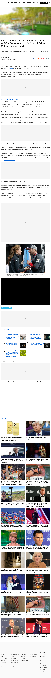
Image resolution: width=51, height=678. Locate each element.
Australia (32, 647)
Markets (2, 652)
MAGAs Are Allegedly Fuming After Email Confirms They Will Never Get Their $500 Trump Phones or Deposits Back (11, 439)
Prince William (9, 68)
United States (33, 656)
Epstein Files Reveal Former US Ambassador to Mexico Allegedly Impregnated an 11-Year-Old (12, 636)
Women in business (14, 662)
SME (2, 656)
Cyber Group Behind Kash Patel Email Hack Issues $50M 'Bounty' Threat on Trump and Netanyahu (37, 592)
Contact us (23, 649)
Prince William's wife (9, 160)
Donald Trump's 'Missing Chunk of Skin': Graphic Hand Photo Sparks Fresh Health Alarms (36, 439)
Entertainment (3, 662)
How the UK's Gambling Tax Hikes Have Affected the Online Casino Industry (37, 345)
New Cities (13, 666)
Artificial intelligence (14, 660)
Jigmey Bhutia (5, 57)
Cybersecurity (13, 658)
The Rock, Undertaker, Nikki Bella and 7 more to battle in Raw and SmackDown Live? (23, 104)
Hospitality (13, 649)
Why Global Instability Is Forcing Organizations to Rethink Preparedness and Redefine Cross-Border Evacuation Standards (12, 353)
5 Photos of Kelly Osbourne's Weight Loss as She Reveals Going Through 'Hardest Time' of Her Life (12, 549)
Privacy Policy (23, 654)
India (31, 649)
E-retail (12, 647)
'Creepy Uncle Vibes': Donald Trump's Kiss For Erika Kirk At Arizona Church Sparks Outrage (12, 592)
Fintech (12, 668)
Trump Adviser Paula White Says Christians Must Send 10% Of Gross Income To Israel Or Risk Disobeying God (37, 570)
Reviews (2, 668)
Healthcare (13, 652)
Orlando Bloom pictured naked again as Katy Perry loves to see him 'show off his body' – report (25, 106)
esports (12, 664)
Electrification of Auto (15, 654)
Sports (2, 666)
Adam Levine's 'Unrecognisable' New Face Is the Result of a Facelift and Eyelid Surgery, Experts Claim (37, 549)
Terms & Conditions (24, 652)
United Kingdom (33, 654)
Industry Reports (14, 670)
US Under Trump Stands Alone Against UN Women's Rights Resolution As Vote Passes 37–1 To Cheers (12, 527)
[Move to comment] (49, 59)
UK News (3, 649)
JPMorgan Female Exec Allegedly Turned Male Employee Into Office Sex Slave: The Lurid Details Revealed (12, 570)
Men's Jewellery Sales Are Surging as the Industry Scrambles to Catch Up (12, 345)
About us (22, 647)
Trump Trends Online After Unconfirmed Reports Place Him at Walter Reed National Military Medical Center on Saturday (37, 505)
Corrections (23, 658)
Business (3, 654)
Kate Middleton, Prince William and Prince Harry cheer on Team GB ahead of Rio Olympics (25, 102)
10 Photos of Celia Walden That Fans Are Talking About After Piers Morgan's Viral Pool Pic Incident (37, 483)
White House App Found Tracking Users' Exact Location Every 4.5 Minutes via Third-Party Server (12, 461)
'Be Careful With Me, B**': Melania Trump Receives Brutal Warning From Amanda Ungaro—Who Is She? (11, 614)
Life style (2, 664)
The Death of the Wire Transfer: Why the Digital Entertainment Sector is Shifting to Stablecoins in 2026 (36, 337)
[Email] (46, 59)
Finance (12, 656)
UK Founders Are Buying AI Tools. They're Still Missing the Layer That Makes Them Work (12, 336)
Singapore (32, 652)
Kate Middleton (13, 64)
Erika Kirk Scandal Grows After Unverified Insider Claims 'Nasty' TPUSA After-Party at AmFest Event (37, 527)
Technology (3, 660)
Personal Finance (4, 658)
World (2, 647)
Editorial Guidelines (38, 381)
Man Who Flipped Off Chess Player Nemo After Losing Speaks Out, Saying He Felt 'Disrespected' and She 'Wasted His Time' (11, 483)
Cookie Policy (23, 656)
